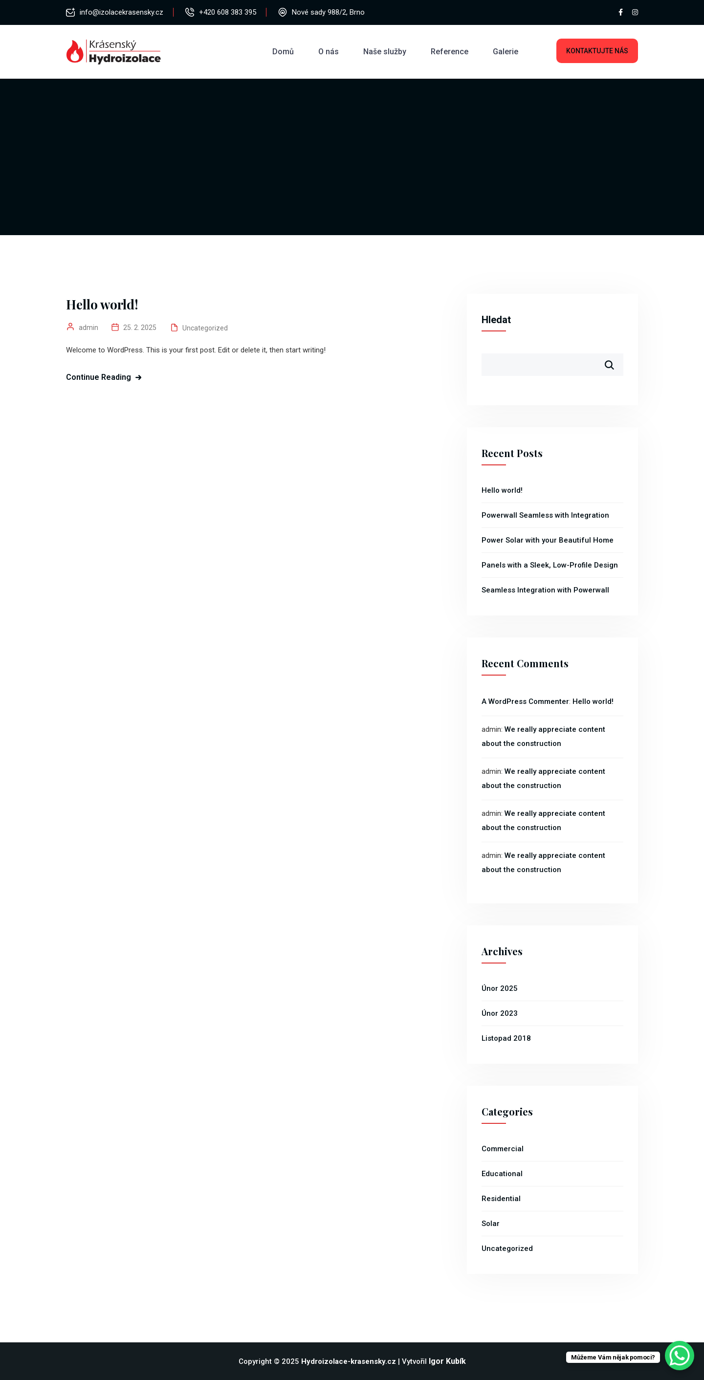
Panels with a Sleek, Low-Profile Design (550, 565)
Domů (283, 51)
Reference (449, 51)
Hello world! (102, 304)
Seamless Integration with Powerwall (545, 590)
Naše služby (384, 51)
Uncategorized (205, 328)
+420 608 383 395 (227, 12)
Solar (491, 1223)
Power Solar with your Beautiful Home (548, 540)
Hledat (496, 320)
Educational (502, 1173)
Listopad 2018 (506, 1038)
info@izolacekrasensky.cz (121, 12)
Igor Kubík (447, 1361)
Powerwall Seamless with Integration (545, 515)
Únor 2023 (500, 1013)
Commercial (503, 1148)
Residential (501, 1198)
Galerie (505, 51)
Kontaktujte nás (597, 51)
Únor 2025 (500, 988)
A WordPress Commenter (525, 701)
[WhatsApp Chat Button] (679, 1355)
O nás (328, 51)
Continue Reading (98, 377)
